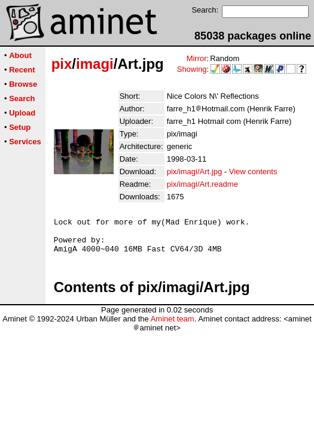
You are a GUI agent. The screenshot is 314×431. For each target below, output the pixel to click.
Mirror (197, 58)
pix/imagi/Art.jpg (194, 171)
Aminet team (172, 325)
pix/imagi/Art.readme (202, 184)
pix (61, 64)
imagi (95, 64)
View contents (253, 171)
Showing (192, 69)
